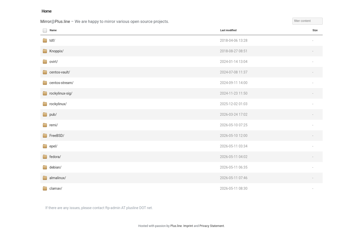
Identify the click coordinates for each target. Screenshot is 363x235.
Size (315, 30)
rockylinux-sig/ (60, 93)
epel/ (53, 146)
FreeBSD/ (56, 136)
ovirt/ (53, 62)
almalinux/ (57, 178)
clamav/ (55, 188)
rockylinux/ (58, 104)
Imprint (188, 226)
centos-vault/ (59, 72)
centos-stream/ (61, 83)
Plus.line (62, 21)
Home (46, 11)
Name (53, 30)
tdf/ (52, 40)
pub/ (53, 114)
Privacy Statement (211, 226)
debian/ (55, 167)
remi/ (53, 125)
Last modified (228, 30)
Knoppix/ (56, 51)
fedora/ (55, 157)
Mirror (45, 21)
